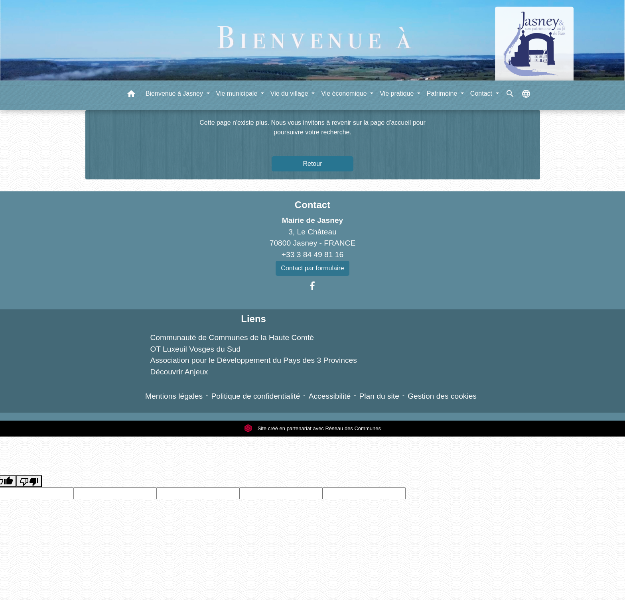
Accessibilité (330, 396)
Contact (312, 204)
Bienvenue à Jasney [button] (175, 93)
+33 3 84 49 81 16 (312, 254)
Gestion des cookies (442, 396)
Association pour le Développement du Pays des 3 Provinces (253, 360)
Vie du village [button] (290, 93)
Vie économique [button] (345, 93)
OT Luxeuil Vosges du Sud (195, 349)
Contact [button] (482, 93)
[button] (131, 95)
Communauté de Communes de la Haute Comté (232, 337)
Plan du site (379, 396)
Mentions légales (174, 396)
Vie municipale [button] (237, 93)
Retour (312, 163)
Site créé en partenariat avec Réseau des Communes (312, 428)
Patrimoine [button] (443, 93)
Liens (253, 318)
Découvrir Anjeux (179, 372)
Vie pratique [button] (398, 93)
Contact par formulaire (312, 268)
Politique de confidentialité (255, 396)
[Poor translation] (29, 481)
